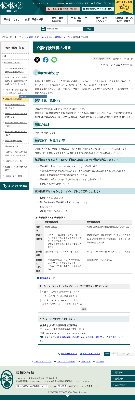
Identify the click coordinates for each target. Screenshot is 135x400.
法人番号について (92, 386)
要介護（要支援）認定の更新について (16, 115)
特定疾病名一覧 (47, 278)
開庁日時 (119, 372)
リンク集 (100, 361)
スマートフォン (126, 354)
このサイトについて (42, 361)
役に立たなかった (68, 295)
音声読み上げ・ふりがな (104, 3)
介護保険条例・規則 (13, 176)
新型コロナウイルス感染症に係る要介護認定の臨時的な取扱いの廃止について (16, 80)
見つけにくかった (74, 304)
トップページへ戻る (91, 354)
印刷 (103, 65)
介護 (49, 37)
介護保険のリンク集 (13, 161)
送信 (84, 309)
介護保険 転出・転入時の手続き (16, 124)
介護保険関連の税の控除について (16, 133)
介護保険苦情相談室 (13, 141)
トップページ (21, 37)
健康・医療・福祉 (34, 19)
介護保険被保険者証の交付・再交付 (15, 106)
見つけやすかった (52, 304)
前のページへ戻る (69, 354)
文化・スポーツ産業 (79, 19)
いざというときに (65, 9)
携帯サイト (86, 361)
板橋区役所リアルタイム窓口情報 (99, 9)
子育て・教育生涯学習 (56, 19)
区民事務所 (120, 384)
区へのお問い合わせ (66, 361)
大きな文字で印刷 (120, 64)
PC (114, 354)
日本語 (23, 96)
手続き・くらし (12, 19)
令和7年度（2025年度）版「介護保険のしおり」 (16, 91)
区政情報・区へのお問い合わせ (124, 19)
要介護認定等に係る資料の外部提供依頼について (16, 70)
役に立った (49, 295)
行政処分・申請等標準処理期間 (16, 168)
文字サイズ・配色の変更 (78, 3)
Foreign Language (56, 3)
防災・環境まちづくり (101, 19)
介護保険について (61, 37)
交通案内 (119, 378)
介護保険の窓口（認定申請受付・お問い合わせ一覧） (16, 154)
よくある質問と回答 (17, 186)
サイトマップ (38, 3)
